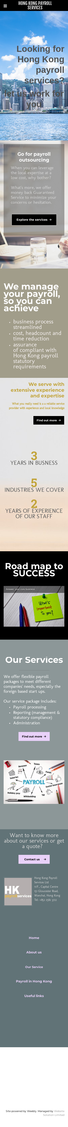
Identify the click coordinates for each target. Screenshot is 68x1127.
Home (34, 938)
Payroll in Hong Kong (34, 981)
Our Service (34, 967)
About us (34, 952)
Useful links (34, 996)
